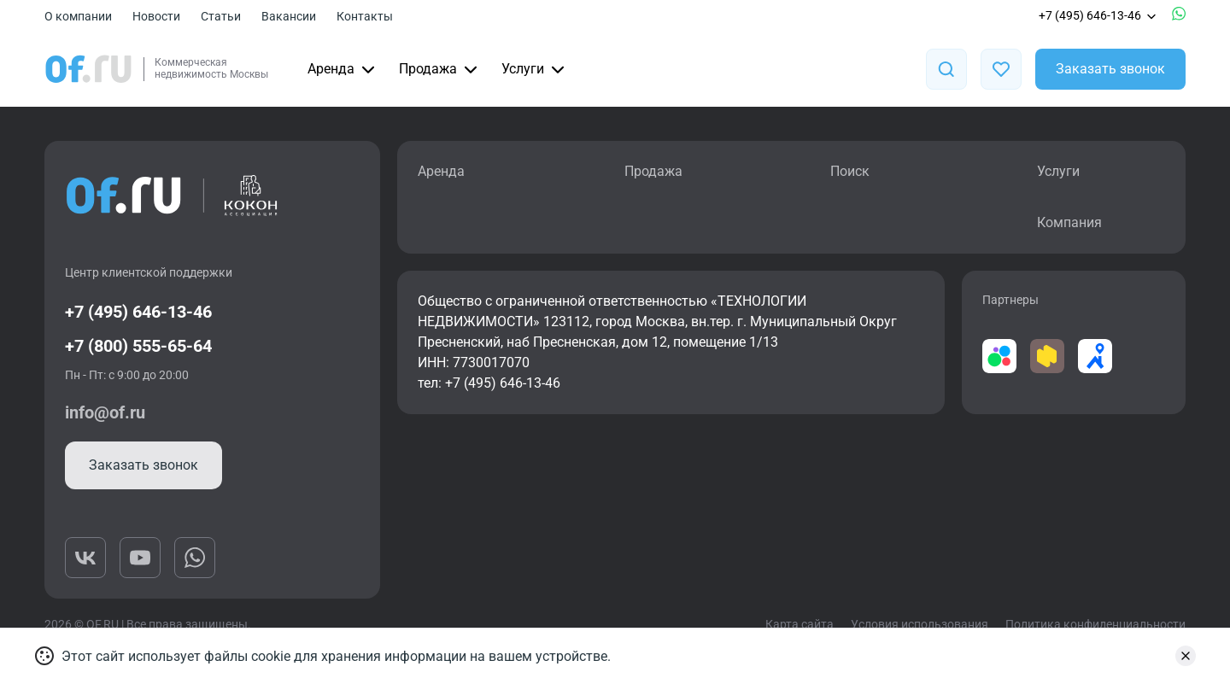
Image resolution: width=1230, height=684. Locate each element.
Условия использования (919, 624)
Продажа (440, 69)
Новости (156, 16)
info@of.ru (105, 412)
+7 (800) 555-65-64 (138, 346)
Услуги (534, 69)
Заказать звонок (1110, 69)
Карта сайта (799, 624)
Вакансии (288, 16)
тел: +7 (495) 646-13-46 (489, 383)
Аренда (343, 69)
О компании (78, 16)
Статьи (221, 16)
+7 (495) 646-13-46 (1098, 15)
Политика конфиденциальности (1095, 624)
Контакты (365, 16)
